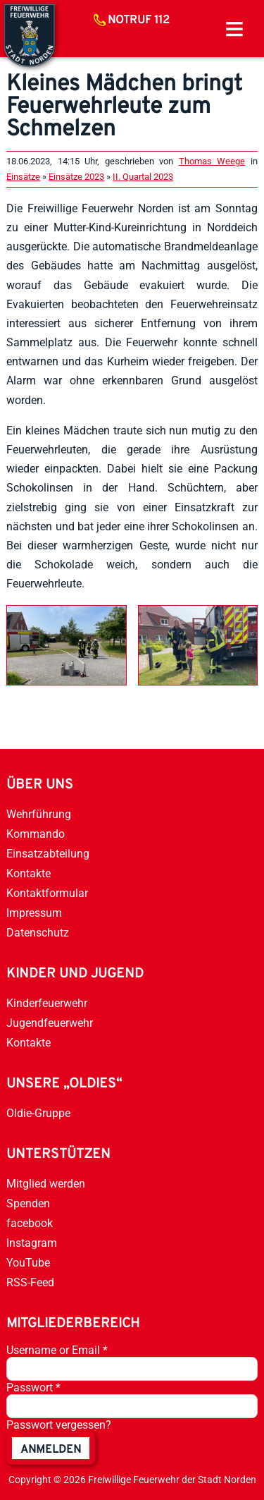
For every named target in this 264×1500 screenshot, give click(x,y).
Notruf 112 (139, 20)
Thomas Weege (212, 161)
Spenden (28, 1203)
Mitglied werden (45, 1183)
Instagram (31, 1243)
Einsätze (23, 176)
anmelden (50, 1450)
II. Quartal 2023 (143, 176)
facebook (29, 1223)
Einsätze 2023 (76, 176)
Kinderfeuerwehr (46, 1003)
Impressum (34, 913)
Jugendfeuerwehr (49, 1023)
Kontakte (28, 873)
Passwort (33, 1387)
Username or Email (57, 1350)
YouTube (28, 1262)
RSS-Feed (30, 1282)
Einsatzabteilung (47, 853)
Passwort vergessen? (58, 1425)
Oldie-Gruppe (38, 1113)
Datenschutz (37, 932)
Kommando (35, 834)
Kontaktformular (47, 893)
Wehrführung (38, 814)
